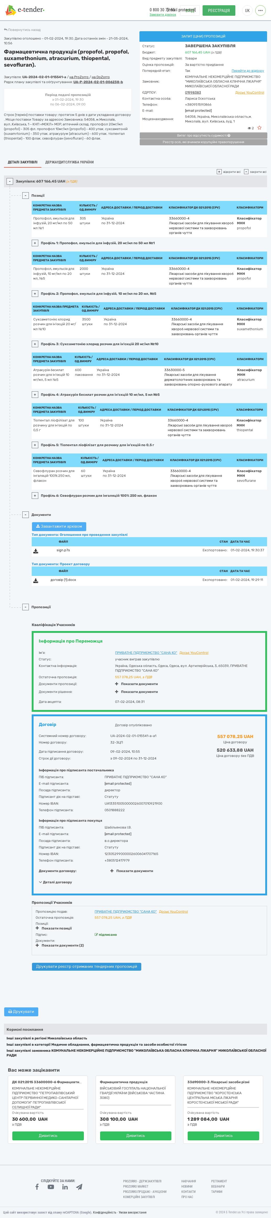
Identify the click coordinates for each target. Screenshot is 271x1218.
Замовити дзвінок (163, 15)
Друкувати (21, 1011)
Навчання (188, 1181)
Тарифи (216, 1192)
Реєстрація (219, 10)
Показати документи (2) (60, 945)
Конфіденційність (104, 1212)
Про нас (187, 1197)
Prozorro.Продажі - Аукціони (144, 1192)
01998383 (193, 92)
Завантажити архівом (59, 526)
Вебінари (218, 1186)
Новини (186, 1186)
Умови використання (133, 1212)
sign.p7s (63, 550)
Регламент (219, 1181)
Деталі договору (55, 882)
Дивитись (48, 1135)
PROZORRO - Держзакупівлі (142, 1181)
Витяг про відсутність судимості (203, 135)
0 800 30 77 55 (162, 10)
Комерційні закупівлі (139, 1197)
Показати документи (136, 684)
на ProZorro (79, 77)
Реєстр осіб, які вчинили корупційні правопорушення (203, 142)
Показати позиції (54, 928)
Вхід (190, 10)
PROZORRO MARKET (135, 1186)
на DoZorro (101, 77)
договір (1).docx (63, 580)
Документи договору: (58, 871)
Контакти (188, 1192)
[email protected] (198, 111)
